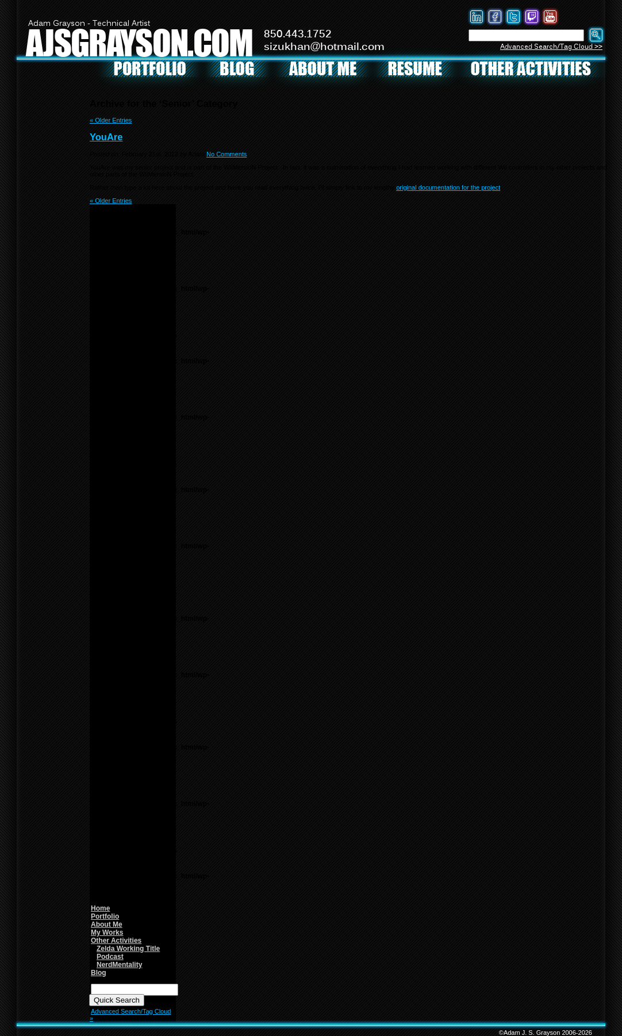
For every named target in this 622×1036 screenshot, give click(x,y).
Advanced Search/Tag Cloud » (130, 1015)
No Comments (226, 154)
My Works (107, 932)
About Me (106, 924)
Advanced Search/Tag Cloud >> (551, 46)
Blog (98, 973)
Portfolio (105, 916)
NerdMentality (119, 965)
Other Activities (116, 941)
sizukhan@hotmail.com (324, 47)
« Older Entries (111, 120)
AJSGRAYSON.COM (139, 42)
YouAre (106, 137)
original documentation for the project (448, 187)
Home (100, 908)
